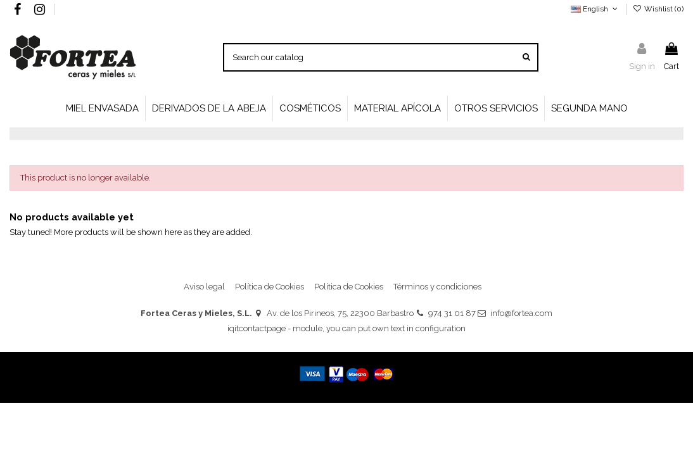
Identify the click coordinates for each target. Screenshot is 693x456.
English (595, 8)
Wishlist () (658, 8)
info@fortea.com (521, 313)
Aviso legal (204, 286)
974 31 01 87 (452, 313)
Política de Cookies (269, 286)
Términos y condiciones (437, 286)
